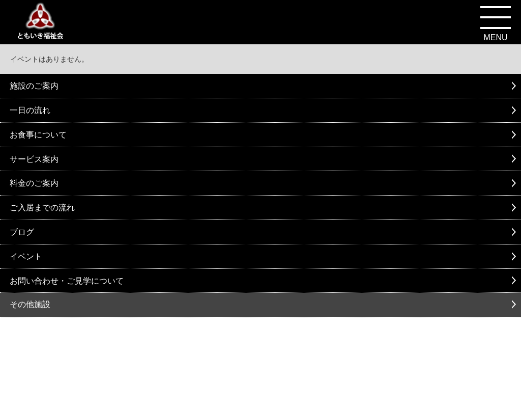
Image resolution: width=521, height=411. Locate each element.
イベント (26, 256)
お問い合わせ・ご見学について (67, 281)
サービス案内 (34, 159)
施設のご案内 (34, 85)
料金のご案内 (34, 183)
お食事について (38, 134)
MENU (495, 37)
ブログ (22, 232)
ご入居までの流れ (42, 207)
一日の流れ (30, 110)
